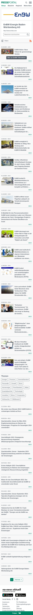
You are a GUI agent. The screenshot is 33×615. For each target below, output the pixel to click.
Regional (19, 5)
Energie (4, 379)
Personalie (5, 383)
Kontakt (4, 604)
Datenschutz (6, 608)
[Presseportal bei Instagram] (16, 599)
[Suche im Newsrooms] (16, 34)
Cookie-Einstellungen (9, 610)
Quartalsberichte (7, 391)
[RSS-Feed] (30, 41)
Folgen (16, 613)
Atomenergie (6, 387)
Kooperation (21, 395)
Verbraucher (6, 399)
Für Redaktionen (21, 602)
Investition (5, 395)
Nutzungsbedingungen (23, 604)
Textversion (6, 606)
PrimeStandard (17, 387)
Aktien (27, 387)
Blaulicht (11, 5)
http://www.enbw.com (10, 30)
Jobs (17, 606)
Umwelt (13, 383)
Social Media (20, 610)
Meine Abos (28, 5)
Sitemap (19, 608)
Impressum (5, 602)
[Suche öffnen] (26, 2)
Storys (3, 5)
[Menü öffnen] (30, 2)
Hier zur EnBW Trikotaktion (16, 57)
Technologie (18, 391)
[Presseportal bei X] (14, 599)
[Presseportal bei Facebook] (12, 599)
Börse (13, 395)
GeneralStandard (23, 379)
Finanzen (12, 379)
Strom (20, 383)
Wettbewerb (16, 399)
